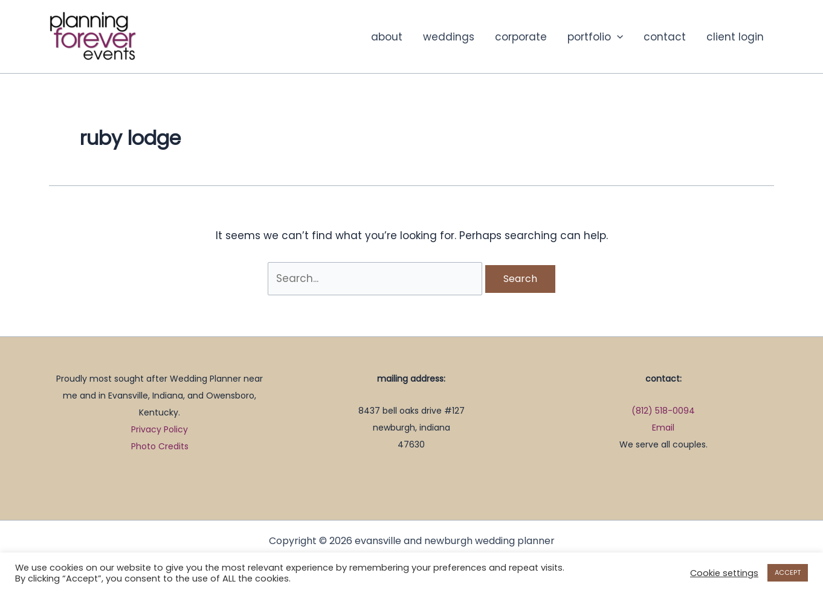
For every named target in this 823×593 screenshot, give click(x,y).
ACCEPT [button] (788, 572)
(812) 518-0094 (663, 411)
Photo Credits (160, 446)
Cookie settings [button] (724, 573)
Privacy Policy (159, 429)
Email (663, 428)
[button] (617, 37)
